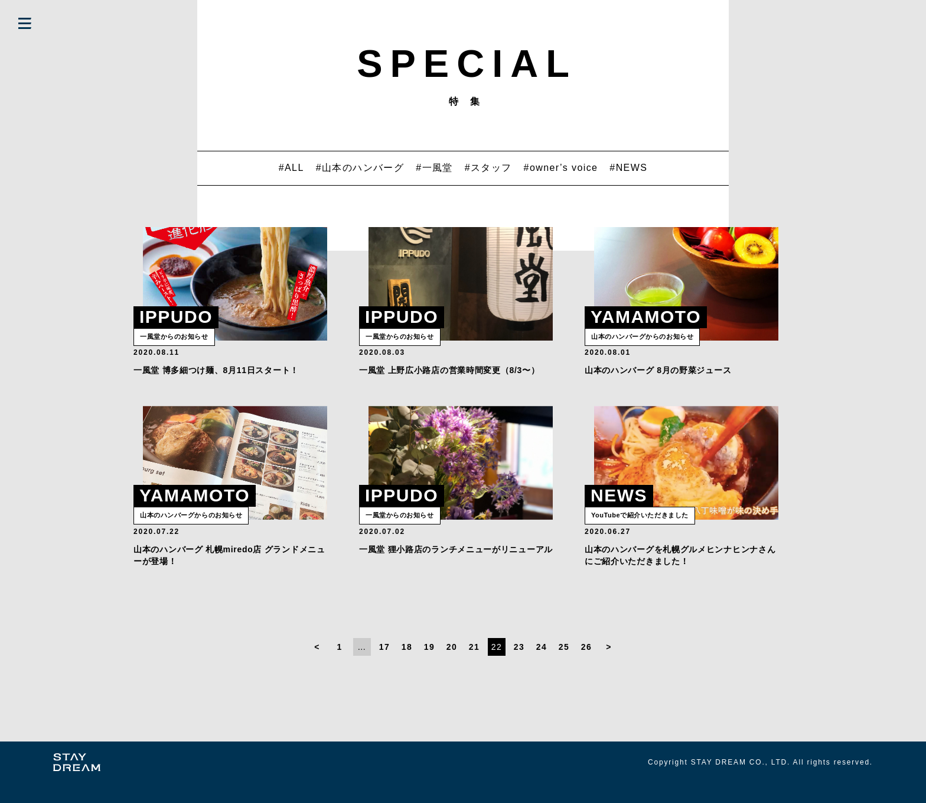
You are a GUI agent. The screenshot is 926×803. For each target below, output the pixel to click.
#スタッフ (488, 168)
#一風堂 (434, 168)
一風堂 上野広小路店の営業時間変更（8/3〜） (449, 380)
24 (541, 667)
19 (429, 667)
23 (519, 667)
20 (451, 667)
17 (384, 667)
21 (474, 667)
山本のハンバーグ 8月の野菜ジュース (658, 380)
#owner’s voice (561, 168)
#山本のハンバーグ (360, 168)
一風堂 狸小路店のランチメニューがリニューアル (456, 569)
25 (564, 667)
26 (586, 667)
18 (407, 667)
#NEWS (628, 168)
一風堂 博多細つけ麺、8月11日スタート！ (216, 380)
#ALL (291, 168)
